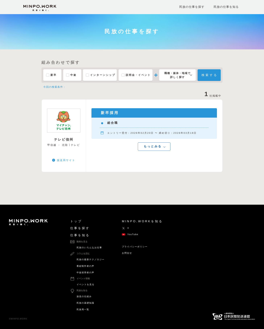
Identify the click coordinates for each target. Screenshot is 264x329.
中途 (73, 75)
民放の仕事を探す (191, 7)
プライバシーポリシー (134, 246)
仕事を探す (80, 228)
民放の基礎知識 (85, 303)
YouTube (130, 234)
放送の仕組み (84, 296)
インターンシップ (103, 75)
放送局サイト (66, 160)
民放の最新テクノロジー (90, 259)
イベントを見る (86, 284)
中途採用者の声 (85, 272)
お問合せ (127, 253)
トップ (76, 221)
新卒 (54, 75)
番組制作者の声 (85, 266)
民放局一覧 (83, 309)
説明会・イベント (138, 75)
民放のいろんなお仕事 (89, 247)
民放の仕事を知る (226, 7)
